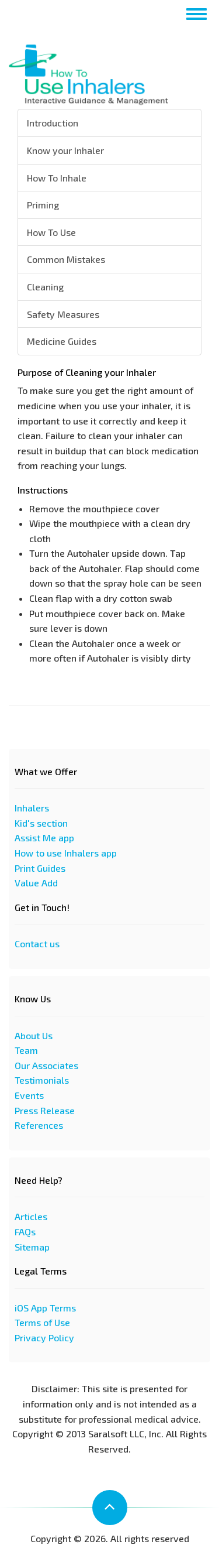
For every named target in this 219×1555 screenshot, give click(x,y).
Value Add (36, 882)
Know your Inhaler (65, 150)
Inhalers (32, 807)
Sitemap (32, 1246)
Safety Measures (63, 314)
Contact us (37, 943)
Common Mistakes (66, 259)
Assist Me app (44, 837)
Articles (31, 1216)
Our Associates (46, 1065)
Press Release (45, 1110)
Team (26, 1050)
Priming (43, 204)
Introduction (52, 122)
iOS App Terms (45, 1307)
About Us (34, 1035)
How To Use (51, 232)
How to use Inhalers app (66, 852)
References (39, 1125)
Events (29, 1095)
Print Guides (40, 868)
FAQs (25, 1231)
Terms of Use (42, 1322)
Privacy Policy (44, 1337)
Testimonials (42, 1079)
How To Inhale (56, 177)
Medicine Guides (61, 341)
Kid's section (41, 822)
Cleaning (45, 286)
